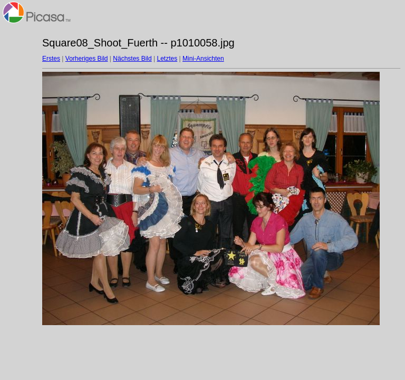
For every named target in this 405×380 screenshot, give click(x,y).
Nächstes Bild (132, 58)
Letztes (167, 58)
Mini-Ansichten (203, 58)
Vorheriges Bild (86, 58)
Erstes (51, 58)
